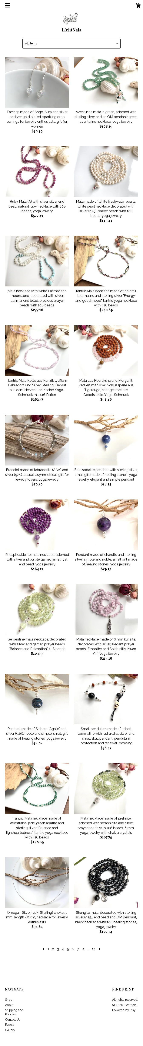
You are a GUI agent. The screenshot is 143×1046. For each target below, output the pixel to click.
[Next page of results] (100, 949)
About (9, 1005)
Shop (8, 999)
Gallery (10, 1030)
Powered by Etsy (124, 1010)
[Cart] (138, 6)
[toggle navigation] (7, 5)
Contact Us (12, 1019)
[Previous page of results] (43, 949)
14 (94, 949)
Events (9, 1024)
